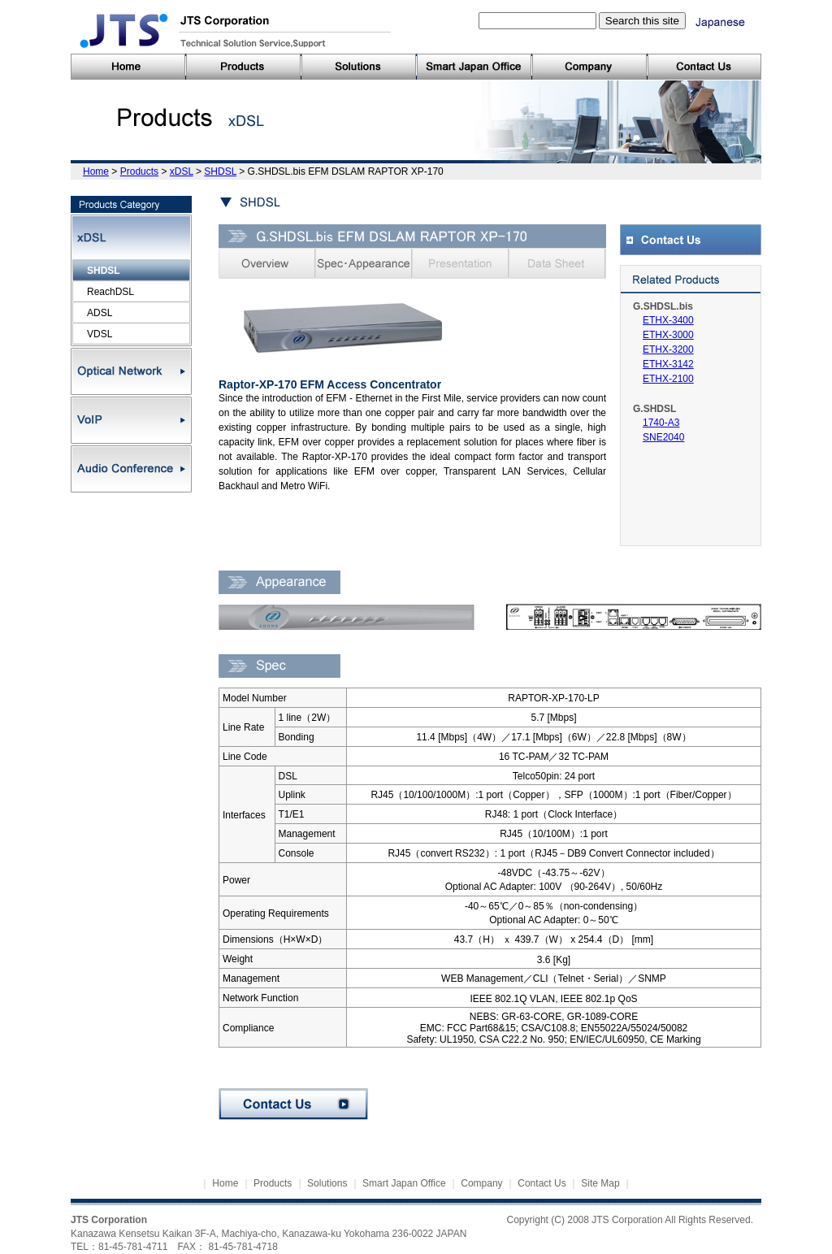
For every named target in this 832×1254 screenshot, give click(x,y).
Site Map (600, 1183)
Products (139, 171)
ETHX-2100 (668, 378)
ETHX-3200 (668, 349)
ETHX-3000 (668, 335)
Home (96, 171)
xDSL (181, 171)
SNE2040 (663, 437)
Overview (267, 263)
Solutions (327, 1183)
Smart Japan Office (404, 1183)
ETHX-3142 (668, 364)
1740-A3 (661, 422)
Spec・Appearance (363, 263)
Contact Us (293, 1104)
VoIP (131, 420)
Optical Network (131, 371)
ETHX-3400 (668, 320)
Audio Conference (131, 468)
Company (481, 1183)
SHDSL (220, 171)
